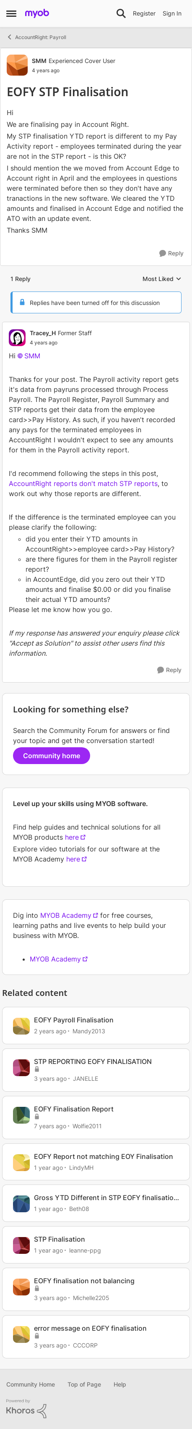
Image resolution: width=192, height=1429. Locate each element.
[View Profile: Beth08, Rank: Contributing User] (21, 1203)
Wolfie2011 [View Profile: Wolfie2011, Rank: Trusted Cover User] (87, 1126)
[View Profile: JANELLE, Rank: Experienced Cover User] (21, 1067)
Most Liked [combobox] (162, 279)
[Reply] (171, 253)
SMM (32, 356)
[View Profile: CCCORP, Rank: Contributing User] (21, 1334)
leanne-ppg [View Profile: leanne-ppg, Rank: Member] (85, 1250)
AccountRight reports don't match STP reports (83, 483)
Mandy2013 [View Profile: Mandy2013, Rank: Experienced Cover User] (89, 1031)
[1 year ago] (48, 1167)
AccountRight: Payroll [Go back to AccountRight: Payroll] (36, 37)
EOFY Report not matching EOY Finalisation (103, 1156)
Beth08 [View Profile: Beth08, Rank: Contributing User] (79, 1208)
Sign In (172, 13)
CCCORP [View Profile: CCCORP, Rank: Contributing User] (85, 1345)
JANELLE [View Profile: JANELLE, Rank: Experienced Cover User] (85, 1078)
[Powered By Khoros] (96, 1408)
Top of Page (84, 1384)
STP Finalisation (59, 1239)
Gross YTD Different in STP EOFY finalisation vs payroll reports (106, 1197)
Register (144, 13)
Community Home (30, 1384)
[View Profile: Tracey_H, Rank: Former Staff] (17, 337)
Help (120, 1384)
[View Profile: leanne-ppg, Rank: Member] (21, 1245)
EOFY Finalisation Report (74, 1109)
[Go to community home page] (37, 13)
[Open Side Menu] (11, 13)
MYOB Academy (65, 915)
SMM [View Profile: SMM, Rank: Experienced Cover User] (39, 60)
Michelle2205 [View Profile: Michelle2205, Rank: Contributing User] (91, 1297)
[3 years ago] (50, 1078)
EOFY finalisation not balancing (84, 1281)
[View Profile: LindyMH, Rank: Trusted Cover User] (21, 1162)
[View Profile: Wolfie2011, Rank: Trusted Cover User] (21, 1115)
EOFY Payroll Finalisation (74, 1020)
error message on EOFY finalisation (90, 1328)
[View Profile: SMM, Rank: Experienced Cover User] (17, 65)
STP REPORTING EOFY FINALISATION (93, 1061)
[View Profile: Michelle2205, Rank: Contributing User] (21, 1287)
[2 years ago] (50, 1031)
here (72, 837)
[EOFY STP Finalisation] (61, 343)
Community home (51, 755)
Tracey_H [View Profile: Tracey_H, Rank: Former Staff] (43, 332)
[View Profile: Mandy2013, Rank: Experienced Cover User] (21, 1026)
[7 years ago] (50, 1126)
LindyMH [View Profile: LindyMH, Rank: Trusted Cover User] (81, 1167)
